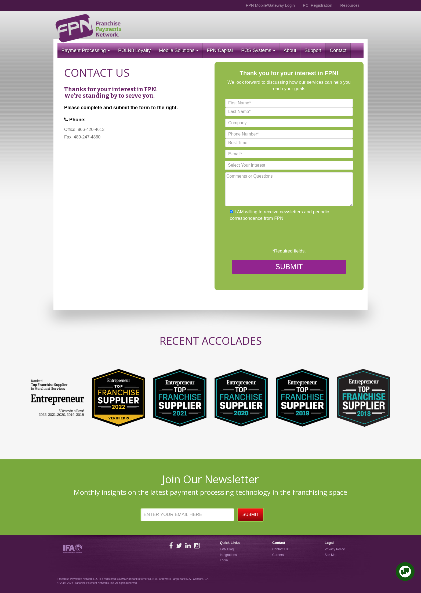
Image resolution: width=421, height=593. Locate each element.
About (290, 50)
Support (312, 50)
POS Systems (258, 50)
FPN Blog (227, 549)
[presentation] (266, 234)
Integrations (228, 555)
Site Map (331, 555)
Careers (278, 555)
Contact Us (280, 549)
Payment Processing (85, 50)
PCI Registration (317, 5)
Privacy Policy (335, 549)
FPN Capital (220, 50)
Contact (338, 50)
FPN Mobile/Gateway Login (270, 5)
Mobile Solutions (178, 50)
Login (224, 560)
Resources (350, 5)
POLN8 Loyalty (134, 50)
